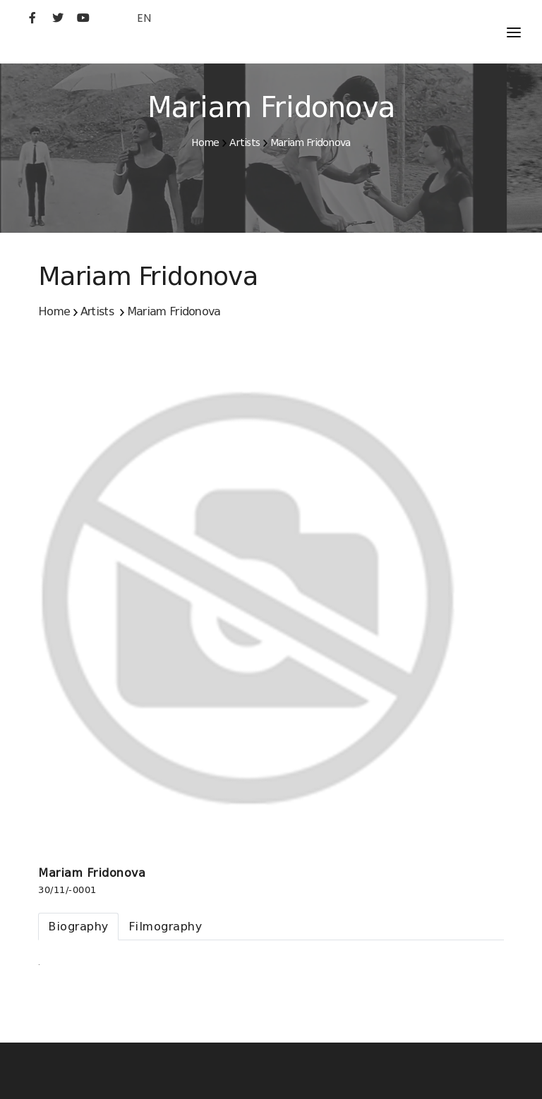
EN (144, 18)
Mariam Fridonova (310, 142)
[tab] (78, 926)
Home (205, 142)
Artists (244, 142)
